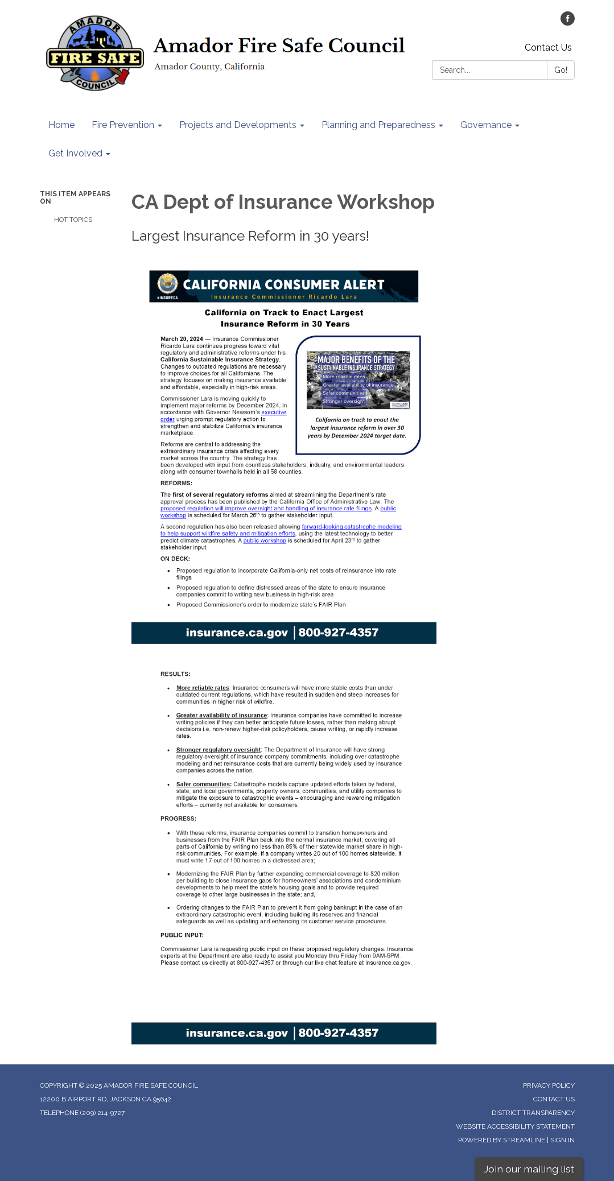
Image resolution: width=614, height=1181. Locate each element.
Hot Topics (73, 220)
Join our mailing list (529, 1169)
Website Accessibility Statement (515, 1126)
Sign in (562, 1140)
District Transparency (533, 1113)
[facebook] (568, 22)
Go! (560, 70)
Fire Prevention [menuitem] (123, 124)
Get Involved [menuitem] (75, 153)
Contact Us (548, 47)
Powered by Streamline (501, 1140)
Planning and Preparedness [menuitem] (378, 124)
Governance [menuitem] (486, 124)
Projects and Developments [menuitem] (237, 124)
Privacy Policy (549, 1085)
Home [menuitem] (61, 124)
